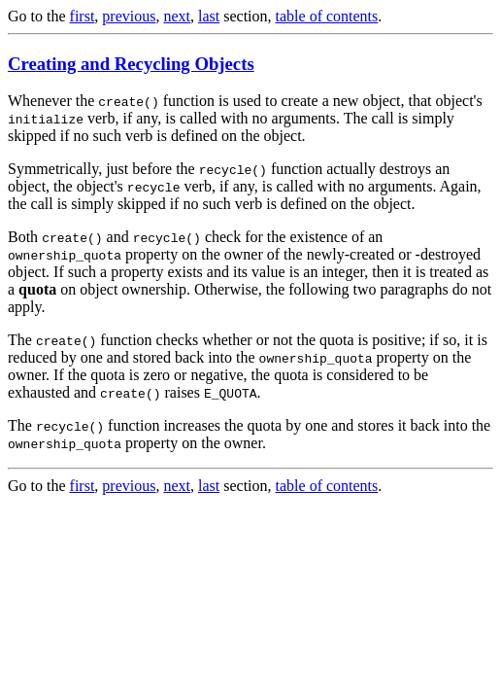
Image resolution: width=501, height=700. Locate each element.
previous (128, 16)
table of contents (327, 16)
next (176, 16)
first (82, 16)
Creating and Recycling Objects (131, 63)
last (208, 16)
